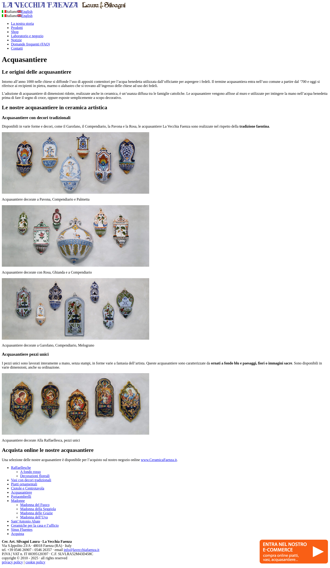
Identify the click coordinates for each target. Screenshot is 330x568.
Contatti (17, 48)
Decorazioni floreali (35, 476)
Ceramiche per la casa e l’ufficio (35, 525)
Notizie (16, 40)
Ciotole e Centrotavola (27, 488)
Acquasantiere (21, 492)
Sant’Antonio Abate (25, 521)
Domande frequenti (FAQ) (30, 44)
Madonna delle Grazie (36, 513)
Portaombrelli (21, 496)
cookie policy (35, 562)
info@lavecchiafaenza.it (81, 550)
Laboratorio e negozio (27, 36)
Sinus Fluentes (22, 530)
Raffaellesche (21, 468)
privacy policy (12, 562)
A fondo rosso (30, 472)
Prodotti (17, 28)
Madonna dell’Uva (34, 517)
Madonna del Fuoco (35, 505)
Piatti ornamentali (24, 484)
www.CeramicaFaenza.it (159, 460)
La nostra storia (22, 23)
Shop (15, 32)
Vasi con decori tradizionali (31, 480)
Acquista (17, 534)
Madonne (18, 501)
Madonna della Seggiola (38, 509)
